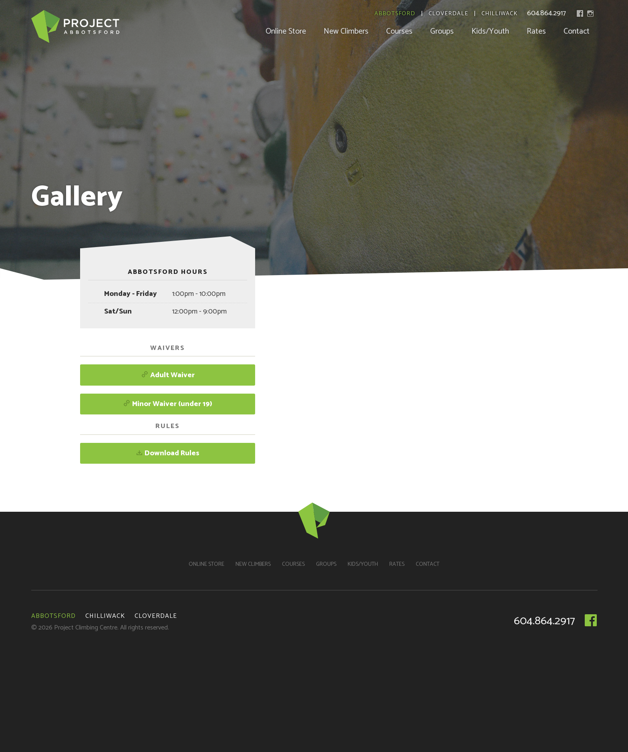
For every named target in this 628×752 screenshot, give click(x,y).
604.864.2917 (546, 13)
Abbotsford (394, 14)
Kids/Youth (490, 31)
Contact (577, 31)
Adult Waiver (168, 375)
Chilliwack (499, 14)
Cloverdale (448, 14)
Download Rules (167, 453)
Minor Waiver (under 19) (167, 404)
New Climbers (346, 31)
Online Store (286, 31)
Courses (399, 31)
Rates (536, 31)
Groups (442, 31)
